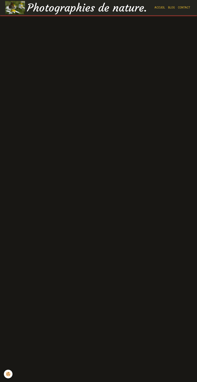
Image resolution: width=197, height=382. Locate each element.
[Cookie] (8, 374)
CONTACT (184, 7)
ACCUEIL (159, 7)
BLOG (171, 7)
